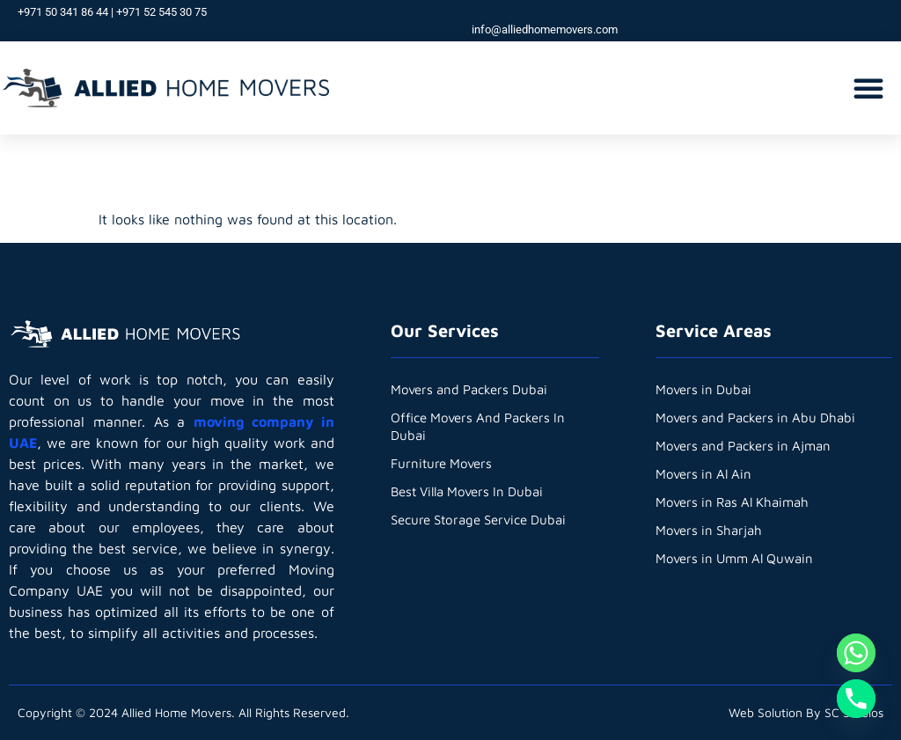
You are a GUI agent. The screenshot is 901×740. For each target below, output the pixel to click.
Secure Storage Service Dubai (478, 519)
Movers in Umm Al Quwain (734, 558)
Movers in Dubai (703, 389)
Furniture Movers (441, 463)
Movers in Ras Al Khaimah (732, 502)
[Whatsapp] (856, 653)
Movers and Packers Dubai (469, 389)
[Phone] (856, 698)
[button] (868, 88)
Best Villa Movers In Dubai (467, 491)
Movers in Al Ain (703, 473)
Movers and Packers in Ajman (743, 445)
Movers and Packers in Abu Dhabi (755, 417)
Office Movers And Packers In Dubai (478, 426)
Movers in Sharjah (709, 530)
